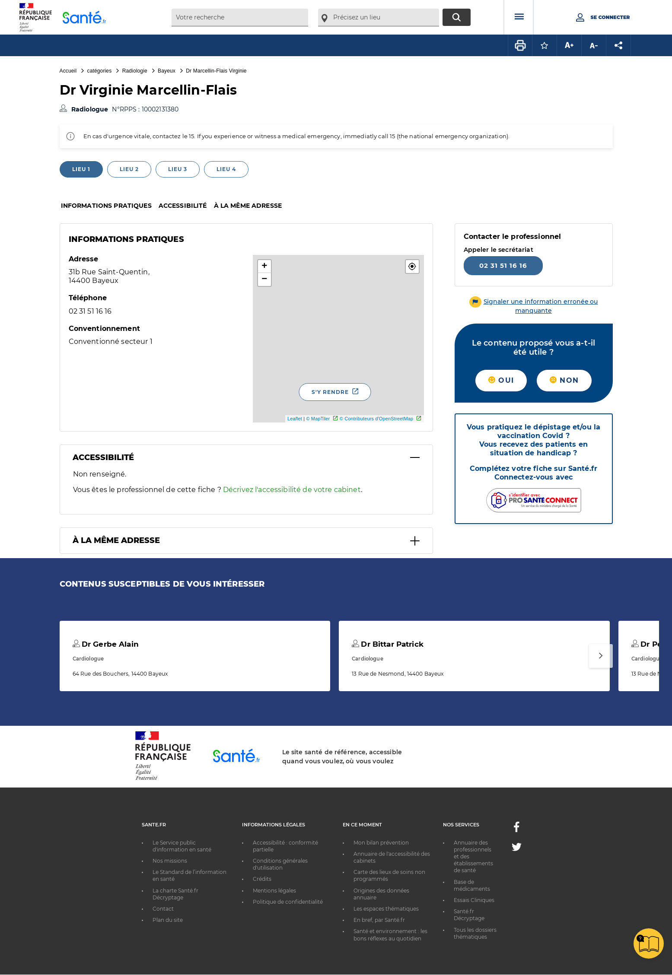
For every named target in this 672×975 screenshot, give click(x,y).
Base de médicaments (472, 885)
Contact (163, 908)
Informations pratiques (106, 206)
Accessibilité (183, 206)
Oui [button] (501, 380)
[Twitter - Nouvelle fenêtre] (517, 848)
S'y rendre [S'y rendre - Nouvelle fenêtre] (330, 392)
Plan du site (168, 920)
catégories (99, 71)
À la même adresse (248, 206)
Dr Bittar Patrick (388, 644)
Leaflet (294, 418)
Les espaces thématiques (386, 908)
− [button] (264, 279)
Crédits (262, 879)
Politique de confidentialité (288, 902)
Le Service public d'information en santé (182, 846)
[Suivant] (601, 656)
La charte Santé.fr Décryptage (175, 894)
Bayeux (166, 71)
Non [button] (564, 380)
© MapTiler (318, 418)
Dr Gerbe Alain (106, 644)
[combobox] (240, 17)
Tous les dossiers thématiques (475, 933)
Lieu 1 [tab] (81, 169)
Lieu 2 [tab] (129, 169)
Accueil (68, 71)
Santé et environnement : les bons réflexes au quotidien (390, 934)
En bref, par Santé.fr (379, 920)
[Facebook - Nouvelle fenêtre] (516, 829)
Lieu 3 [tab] (177, 169)
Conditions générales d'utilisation (280, 864)
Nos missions (170, 860)
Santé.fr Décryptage (469, 914)
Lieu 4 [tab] (226, 169)
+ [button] (264, 266)
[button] (412, 266)
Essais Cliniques (474, 900)
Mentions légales (274, 890)
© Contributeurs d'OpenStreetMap (377, 418)
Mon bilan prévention (381, 842)
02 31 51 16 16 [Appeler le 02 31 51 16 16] (503, 265)
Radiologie (134, 71)
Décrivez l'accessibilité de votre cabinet (292, 490)
